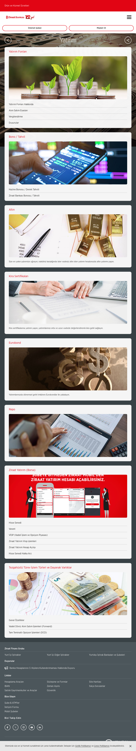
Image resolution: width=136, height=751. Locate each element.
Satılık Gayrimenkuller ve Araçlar (21, 690)
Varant (12, 529)
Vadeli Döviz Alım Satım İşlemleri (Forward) (30, 626)
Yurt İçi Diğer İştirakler (58, 655)
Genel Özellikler (16, 620)
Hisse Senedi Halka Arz (20, 553)
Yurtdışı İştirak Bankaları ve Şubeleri (107, 655)
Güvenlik (51, 690)
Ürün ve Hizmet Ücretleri (17, 6)
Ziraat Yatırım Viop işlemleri (22, 541)
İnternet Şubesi (36, 29)
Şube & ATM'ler (12, 703)
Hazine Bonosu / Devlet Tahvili (24, 189)
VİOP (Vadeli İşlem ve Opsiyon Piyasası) (28, 535)
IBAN (7, 686)
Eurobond (15, 342)
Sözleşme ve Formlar (57, 682)
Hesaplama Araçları (14, 682)
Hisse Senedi (15, 523)
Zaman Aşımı (53, 686)
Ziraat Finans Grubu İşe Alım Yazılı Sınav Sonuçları (35, 668)
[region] (68, 668)
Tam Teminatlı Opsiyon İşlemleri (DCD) (28, 632)
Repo (12, 409)
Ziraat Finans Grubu (14, 648)
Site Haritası (95, 682)
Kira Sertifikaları (18, 276)
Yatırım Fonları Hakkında (21, 104)
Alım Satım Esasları (18, 110)
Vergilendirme (16, 117)
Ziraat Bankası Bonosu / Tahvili (24, 196)
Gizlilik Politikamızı (83, 746)
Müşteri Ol (104, 29)
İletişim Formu (12, 707)
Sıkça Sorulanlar (97, 686)
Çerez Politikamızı (101, 746)
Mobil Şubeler (11, 711)
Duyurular (14, 123)
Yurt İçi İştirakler (13, 655)
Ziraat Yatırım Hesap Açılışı (22, 547)
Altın (12, 209)
